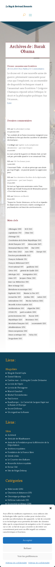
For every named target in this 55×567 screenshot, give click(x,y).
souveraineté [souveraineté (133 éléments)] (39, 323)
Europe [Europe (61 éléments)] (41, 252)
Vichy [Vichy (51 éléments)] (33, 335)
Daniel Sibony (14, 377)
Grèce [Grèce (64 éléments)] (13, 270)
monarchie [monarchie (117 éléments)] (15, 297)
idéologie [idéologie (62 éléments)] (14, 274)
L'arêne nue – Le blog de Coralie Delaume (27, 380)
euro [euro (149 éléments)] (29, 252)
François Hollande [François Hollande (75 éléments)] (18, 259)
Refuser (27, 548)
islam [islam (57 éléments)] (12, 278)
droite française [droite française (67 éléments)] (16, 244)
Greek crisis (13, 456)
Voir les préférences (27, 556)
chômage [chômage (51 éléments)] (14, 236)
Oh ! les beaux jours (21, 161)
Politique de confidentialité (16, 563)
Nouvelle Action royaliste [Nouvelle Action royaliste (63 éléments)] (20, 304)
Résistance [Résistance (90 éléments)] (32, 320)
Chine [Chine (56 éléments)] (29, 233)
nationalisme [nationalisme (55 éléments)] (15, 301)
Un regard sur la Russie (18, 412)
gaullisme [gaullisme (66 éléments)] (32, 267)
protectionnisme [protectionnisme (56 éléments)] (17, 316)
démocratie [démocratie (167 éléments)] (34, 244)
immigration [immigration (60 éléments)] (30, 274)
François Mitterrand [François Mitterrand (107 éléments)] (19, 263)
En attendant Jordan (21, 129)
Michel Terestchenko (17, 395)
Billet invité (13, 489)
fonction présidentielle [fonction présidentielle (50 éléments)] (19, 255)
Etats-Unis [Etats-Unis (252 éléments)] (15, 252)
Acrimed (12, 435)
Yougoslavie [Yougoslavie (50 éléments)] (15, 338)
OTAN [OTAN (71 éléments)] (13, 312)
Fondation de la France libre (21, 452)
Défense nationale (16, 500)
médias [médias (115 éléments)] (29, 297)
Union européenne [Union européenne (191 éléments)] (18, 331)
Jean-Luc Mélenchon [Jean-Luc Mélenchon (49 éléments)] (18, 282)
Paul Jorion (13, 399)
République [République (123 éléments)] (15, 320)
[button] (50, 508)
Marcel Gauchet (15, 391)
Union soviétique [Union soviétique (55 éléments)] (17, 335)
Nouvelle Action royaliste (19, 463)
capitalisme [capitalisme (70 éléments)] (15, 233)
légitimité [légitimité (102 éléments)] (14, 293)
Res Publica (24, 69)
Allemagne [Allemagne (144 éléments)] (15, 229)
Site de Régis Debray (17, 471)
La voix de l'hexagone (18, 388)
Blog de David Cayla (17, 373)
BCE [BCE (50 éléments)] (28, 229)
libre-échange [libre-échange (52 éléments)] (16, 286)
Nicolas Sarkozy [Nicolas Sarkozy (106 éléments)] (34, 301)
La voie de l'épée (15, 384)
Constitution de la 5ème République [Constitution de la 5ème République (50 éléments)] (25, 240)
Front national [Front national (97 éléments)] (16, 267)
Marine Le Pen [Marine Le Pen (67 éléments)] (31, 293)
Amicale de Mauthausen (19, 439)
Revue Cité (13, 467)
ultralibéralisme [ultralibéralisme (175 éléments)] (17, 327)
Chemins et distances (17, 493)
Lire (9, 103)
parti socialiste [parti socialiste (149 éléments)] (28, 312)
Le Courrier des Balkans (19, 460)
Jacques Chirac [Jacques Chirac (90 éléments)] (27, 278)
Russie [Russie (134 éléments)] (33, 316)
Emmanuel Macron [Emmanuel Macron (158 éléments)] (18, 248)
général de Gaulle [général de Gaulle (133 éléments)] (29, 270)
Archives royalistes (16, 449)
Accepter (27, 540)
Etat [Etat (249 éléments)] (35, 248)
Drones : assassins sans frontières (22, 65)
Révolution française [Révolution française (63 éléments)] (18, 323)
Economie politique (17, 504)
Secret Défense (15, 409)
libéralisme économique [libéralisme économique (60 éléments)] (20, 289)
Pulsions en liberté (21, 196)
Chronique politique (17, 496)
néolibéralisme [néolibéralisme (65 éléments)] (16, 308)
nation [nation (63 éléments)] (41, 297)
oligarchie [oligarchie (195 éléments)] (33, 308)
